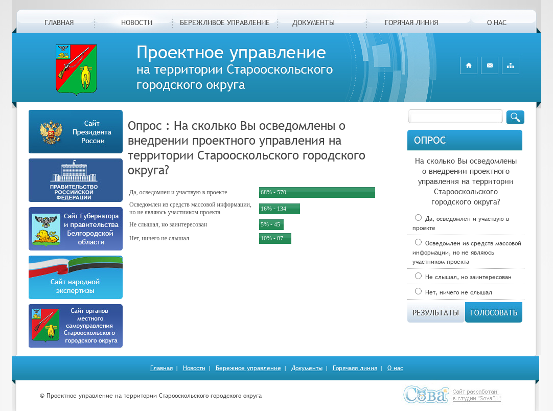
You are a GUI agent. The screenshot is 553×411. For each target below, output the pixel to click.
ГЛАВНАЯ (59, 22)
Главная (161, 368)
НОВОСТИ (136, 22)
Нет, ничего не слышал (453, 292)
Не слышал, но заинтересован (463, 277)
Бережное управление (248, 368)
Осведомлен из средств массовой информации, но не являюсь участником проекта (466, 252)
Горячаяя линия (355, 368)
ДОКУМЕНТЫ (313, 22)
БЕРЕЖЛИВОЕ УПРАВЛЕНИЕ (225, 22)
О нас (395, 368)
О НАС (496, 22)
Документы (306, 368)
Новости (194, 368)
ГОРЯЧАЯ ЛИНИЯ (411, 22)
